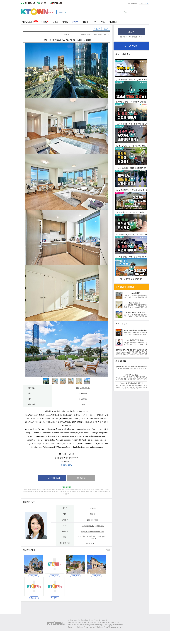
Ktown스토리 (28, 21)
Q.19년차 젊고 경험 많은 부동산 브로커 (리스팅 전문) (131, 366)
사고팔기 (113, 21)
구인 (94, 21)
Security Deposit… (135, 303)
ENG (141, 3)
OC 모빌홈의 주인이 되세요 (135, 340)
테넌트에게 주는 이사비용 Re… (135, 313)
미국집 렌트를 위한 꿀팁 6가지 (131, 278)
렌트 (103, 21)
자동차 (85, 21)
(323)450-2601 (115, 622)
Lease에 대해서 (135, 293)
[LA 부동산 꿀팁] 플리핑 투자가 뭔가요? (131, 168)
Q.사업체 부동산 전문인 (131, 375)
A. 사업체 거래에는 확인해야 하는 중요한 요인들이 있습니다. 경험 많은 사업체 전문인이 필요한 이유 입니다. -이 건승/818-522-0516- (131, 379)
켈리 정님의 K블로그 (124, 286)
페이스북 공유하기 (52, 478)
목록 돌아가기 (81, 478)
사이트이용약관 (72, 620)
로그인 (131, 31)
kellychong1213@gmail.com (93, 525)
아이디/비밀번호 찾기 (135, 37)
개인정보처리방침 (84, 620)
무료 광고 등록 (131, 46)
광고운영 (104, 620)
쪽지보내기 (97, 29)
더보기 (108, 550)
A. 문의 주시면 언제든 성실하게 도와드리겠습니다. (131, 369)
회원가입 (122, 37)
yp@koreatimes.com (116, 625)
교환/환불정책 (95, 620)
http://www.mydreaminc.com (92, 531)
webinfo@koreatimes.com (92, 625)
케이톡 (44, 21)
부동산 (75, 21)
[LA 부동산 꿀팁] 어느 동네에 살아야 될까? (131, 190)
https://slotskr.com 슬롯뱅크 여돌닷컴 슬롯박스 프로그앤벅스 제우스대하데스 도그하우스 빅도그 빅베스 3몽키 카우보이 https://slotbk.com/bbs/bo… (131, 354)
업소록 (56, 21)
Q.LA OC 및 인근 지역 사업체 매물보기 (131, 383)
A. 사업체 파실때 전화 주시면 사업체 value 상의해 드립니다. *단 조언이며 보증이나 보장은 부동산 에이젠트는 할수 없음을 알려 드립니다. (131, 387)
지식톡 (65, 21)
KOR (146, 3)
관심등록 (106, 29)
